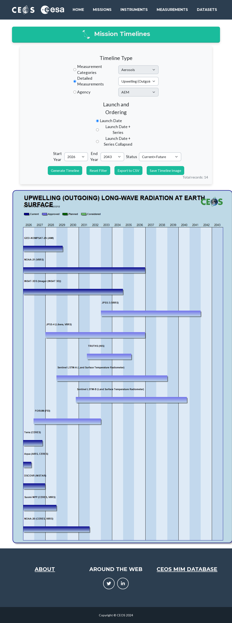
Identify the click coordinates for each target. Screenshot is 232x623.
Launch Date (111, 120)
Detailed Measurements (90, 81)
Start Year (57, 156)
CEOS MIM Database (187, 569)
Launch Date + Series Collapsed (118, 141)
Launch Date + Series (117, 129)
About (45, 569)
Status (131, 156)
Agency (83, 92)
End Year (94, 156)
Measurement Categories (89, 69)
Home (78, 10)
